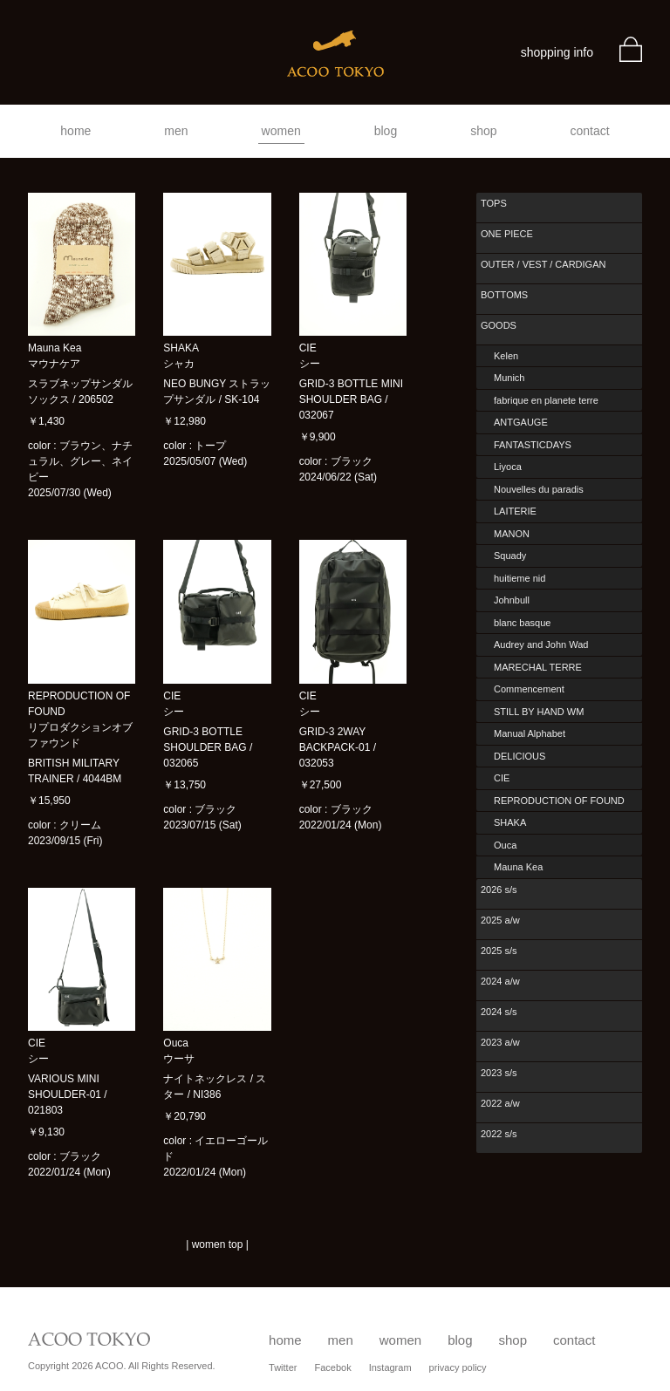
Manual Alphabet (529, 733)
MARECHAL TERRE (538, 667)
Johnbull (512, 600)
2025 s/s (499, 950)
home (75, 131)
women (281, 131)
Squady (510, 555)
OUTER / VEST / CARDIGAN (543, 264)
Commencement (529, 689)
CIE (501, 778)
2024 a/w (500, 981)
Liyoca (508, 466)
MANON (512, 533)
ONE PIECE (507, 233)
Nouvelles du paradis (539, 489)
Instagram (390, 1367)
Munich (509, 377)
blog (385, 131)
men (176, 131)
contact (590, 131)
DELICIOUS (519, 756)
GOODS (498, 325)
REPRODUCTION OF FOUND (559, 800)
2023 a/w (500, 1042)
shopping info (557, 52)
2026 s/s (499, 889)
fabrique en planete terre (546, 400)
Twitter (283, 1367)
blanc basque (522, 622)
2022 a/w (500, 1103)
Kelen (506, 356)
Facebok (332, 1367)
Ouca (505, 845)
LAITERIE (515, 511)
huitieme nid (519, 578)
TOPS (494, 203)
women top (217, 1244)
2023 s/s (499, 1072)
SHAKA (510, 822)
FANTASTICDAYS (532, 445)
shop (483, 131)
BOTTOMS (504, 295)
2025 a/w (500, 920)
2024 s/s (499, 1011)
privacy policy (458, 1367)
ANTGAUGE (521, 422)
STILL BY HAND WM (539, 711)
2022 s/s (499, 1133)
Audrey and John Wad (541, 644)
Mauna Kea (518, 867)
